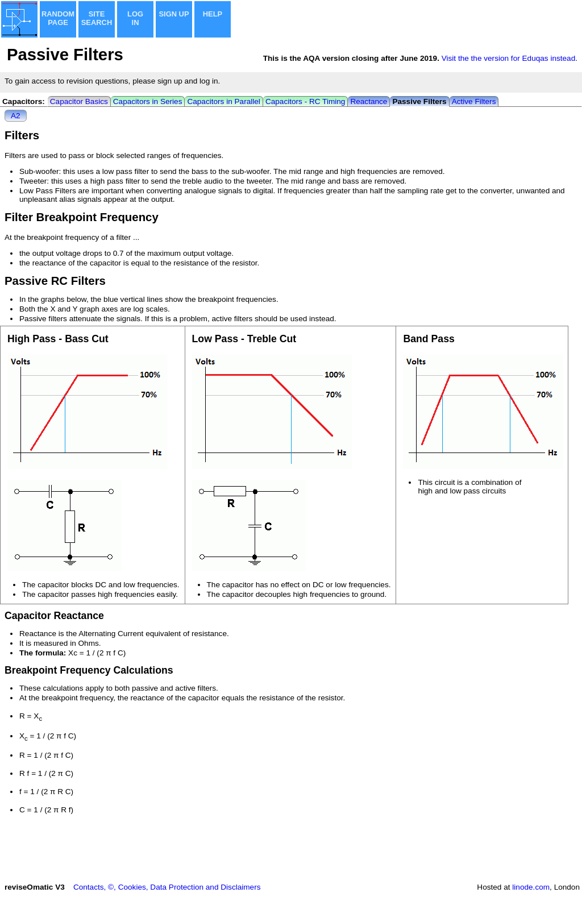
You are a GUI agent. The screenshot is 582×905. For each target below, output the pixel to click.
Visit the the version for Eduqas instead (509, 58)
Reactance (368, 101)
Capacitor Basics (79, 101)
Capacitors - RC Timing (305, 101)
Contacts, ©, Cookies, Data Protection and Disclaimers (167, 887)
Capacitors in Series (147, 101)
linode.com (531, 887)
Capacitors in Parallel (223, 101)
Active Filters (474, 101)
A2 (15, 115)
